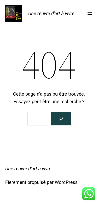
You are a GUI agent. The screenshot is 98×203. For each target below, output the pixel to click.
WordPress (66, 182)
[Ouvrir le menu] (90, 13)
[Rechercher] (61, 118)
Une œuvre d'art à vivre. (52, 13)
